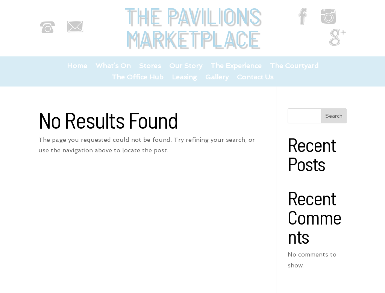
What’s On (113, 66)
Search (334, 116)
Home (77, 66)
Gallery (217, 77)
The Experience (236, 66)
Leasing (184, 77)
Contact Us (255, 77)
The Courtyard (294, 66)
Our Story (185, 66)
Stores (150, 66)
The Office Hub (138, 77)
